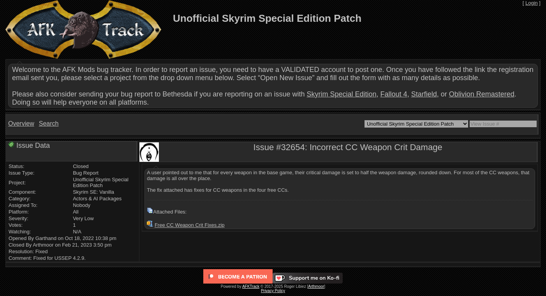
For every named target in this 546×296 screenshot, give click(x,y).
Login (531, 3)
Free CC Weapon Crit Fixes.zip (190, 225)
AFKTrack (250, 286)
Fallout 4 (393, 94)
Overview (21, 123)
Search (49, 123)
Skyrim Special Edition (341, 94)
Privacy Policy (273, 291)
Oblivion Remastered (481, 94)
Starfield (424, 94)
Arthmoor (316, 286)
